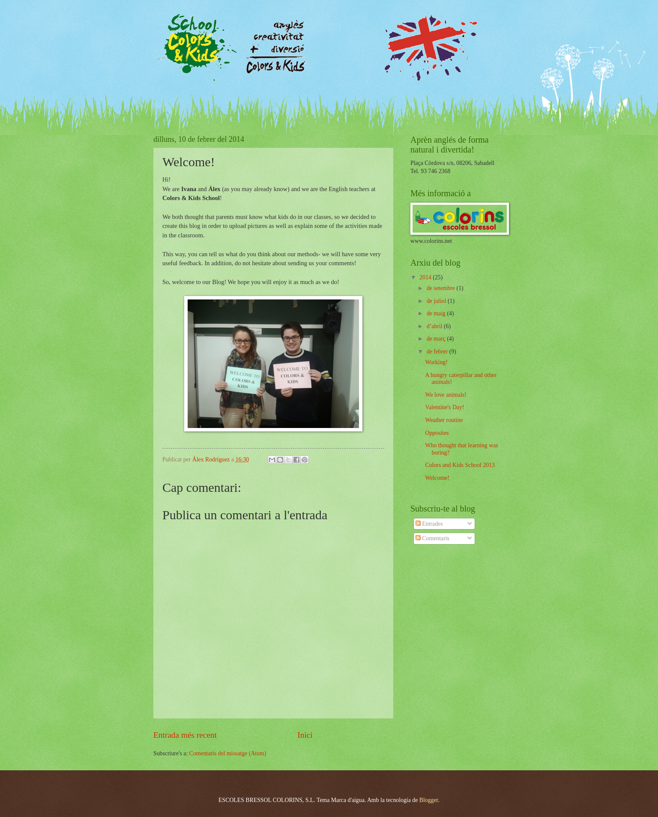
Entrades (429, 524)
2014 (426, 277)
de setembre (442, 288)
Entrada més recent (185, 734)
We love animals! (445, 395)
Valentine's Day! (444, 407)
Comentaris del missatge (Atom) (227, 753)
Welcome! (437, 478)
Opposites (437, 433)
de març (437, 338)
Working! (436, 362)
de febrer (438, 351)
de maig (437, 313)
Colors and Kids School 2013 (460, 465)
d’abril (435, 326)
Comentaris (432, 538)
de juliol (437, 301)
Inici (304, 734)
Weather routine (444, 420)
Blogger (428, 800)
